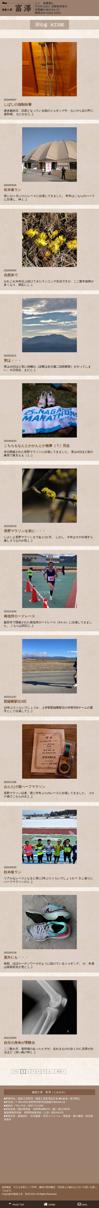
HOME (49, 1204)
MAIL (82, 1204)
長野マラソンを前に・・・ (24, 531)
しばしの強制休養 (18, 104)
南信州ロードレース (19, 616)
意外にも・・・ (16, 957)
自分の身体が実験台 (19, 1043)
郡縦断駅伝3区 (15, 701)
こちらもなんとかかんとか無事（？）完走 (37, 446)
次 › (50, 1071)
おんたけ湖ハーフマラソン (24, 787)
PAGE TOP (16, 1204)
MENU (94, 7)
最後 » (60, 1071)
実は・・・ (12, 360)
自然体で (11, 275)
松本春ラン (12, 190)
